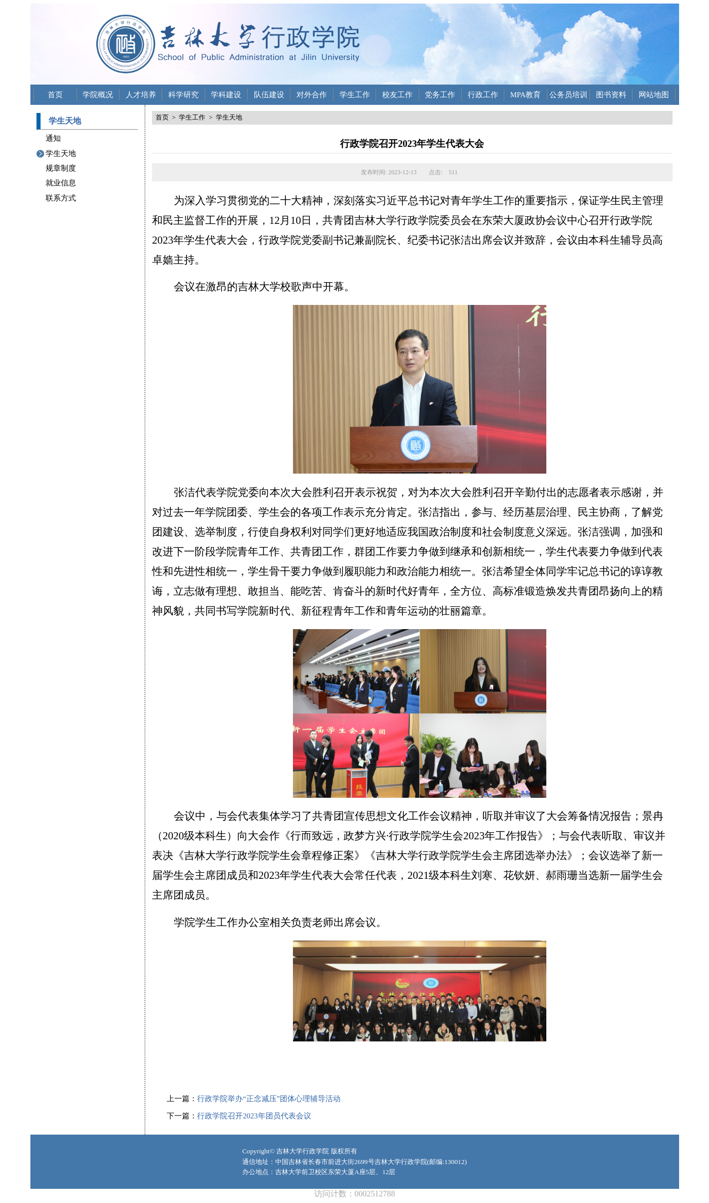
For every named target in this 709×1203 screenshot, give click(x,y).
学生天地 (61, 153)
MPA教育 (525, 95)
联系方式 (61, 198)
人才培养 (141, 95)
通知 (53, 138)
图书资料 (611, 95)
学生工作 (355, 95)
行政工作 (483, 95)
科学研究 (183, 95)
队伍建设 (269, 95)
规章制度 (61, 168)
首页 (55, 95)
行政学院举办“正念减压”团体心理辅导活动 (269, 1099)
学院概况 (98, 95)
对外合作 (311, 95)
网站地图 (654, 95)
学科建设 (226, 95)
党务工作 (440, 95)
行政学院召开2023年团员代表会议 (254, 1116)
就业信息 (61, 183)
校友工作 (397, 95)
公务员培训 (568, 95)
